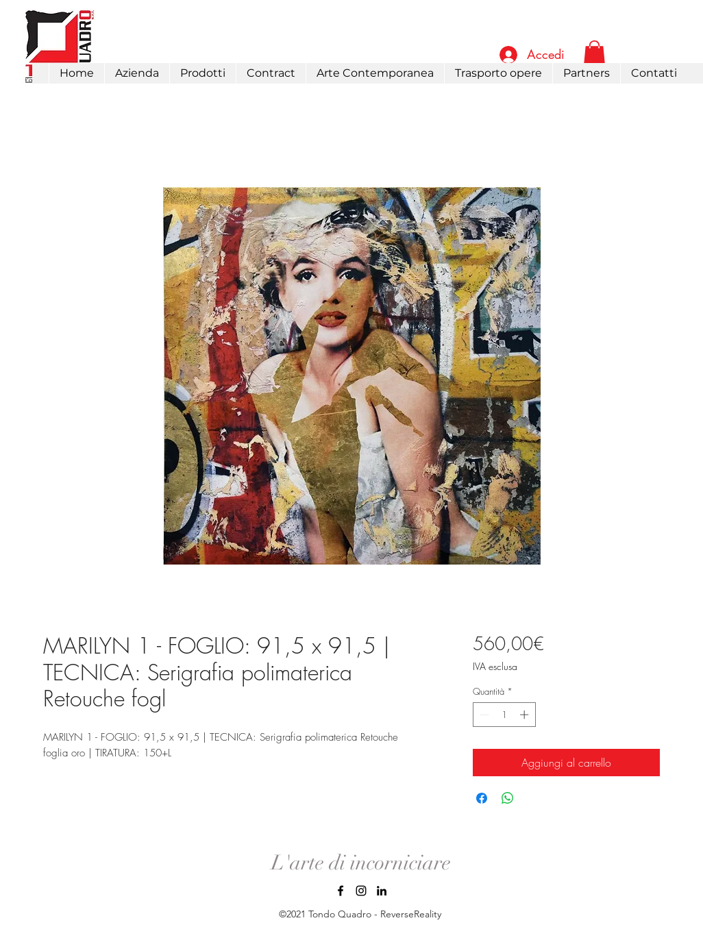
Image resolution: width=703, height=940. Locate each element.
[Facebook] (340, 891)
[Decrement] (483, 714)
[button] (202, 73)
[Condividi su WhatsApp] (508, 798)
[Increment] (525, 714)
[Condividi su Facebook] (481, 798)
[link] (594, 53)
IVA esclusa (495, 666)
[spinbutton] (504, 714)
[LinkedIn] (381, 891)
